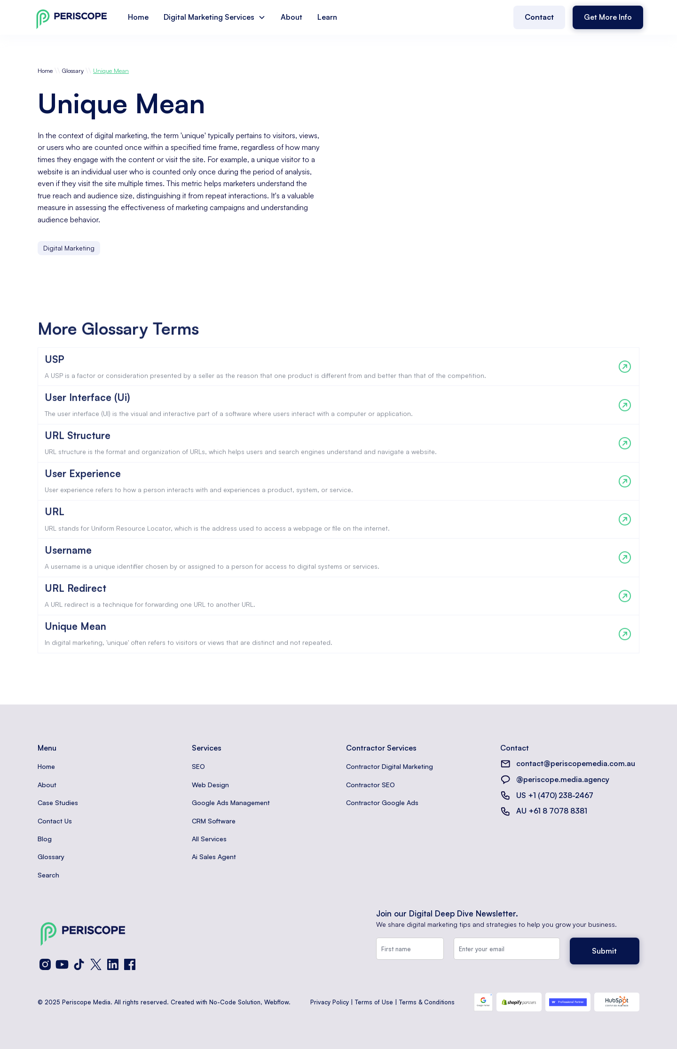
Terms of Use (374, 1002)
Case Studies (58, 802)
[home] (71, 17)
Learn (327, 17)
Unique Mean (111, 70)
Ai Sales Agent (214, 857)
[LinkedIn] (112, 964)
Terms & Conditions (427, 1002)
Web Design (210, 785)
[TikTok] (79, 964)
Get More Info (608, 17)
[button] (214, 17)
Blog (45, 839)
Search (48, 875)
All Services (209, 839)
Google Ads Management (231, 802)
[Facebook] (129, 964)
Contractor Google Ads (382, 802)
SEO (198, 766)
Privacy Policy (329, 1002)
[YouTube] (62, 964)
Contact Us (55, 821)
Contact (539, 17)
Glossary (73, 70)
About (291, 17)
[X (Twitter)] (95, 964)
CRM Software (214, 821)
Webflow (276, 1002)
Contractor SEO (370, 785)
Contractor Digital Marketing (389, 766)
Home (138, 17)
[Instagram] (45, 964)
